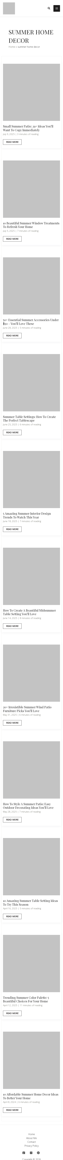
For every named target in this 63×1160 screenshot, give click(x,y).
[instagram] (31, 1152)
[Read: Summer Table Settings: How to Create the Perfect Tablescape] (31, 382)
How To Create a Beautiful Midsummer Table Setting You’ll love (29, 612)
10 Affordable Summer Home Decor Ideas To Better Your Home (30, 1096)
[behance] (39, 1152)
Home (31, 1134)
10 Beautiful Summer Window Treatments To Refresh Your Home (31, 225)
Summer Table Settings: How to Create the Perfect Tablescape (29, 418)
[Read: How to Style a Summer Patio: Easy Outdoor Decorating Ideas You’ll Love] (31, 769)
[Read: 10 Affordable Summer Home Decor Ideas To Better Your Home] (31, 1060)
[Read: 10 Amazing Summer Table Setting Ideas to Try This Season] (31, 866)
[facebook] (24, 1152)
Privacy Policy (31, 1145)
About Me (31, 1138)
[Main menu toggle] (56, 8)
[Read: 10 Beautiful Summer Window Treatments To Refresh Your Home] (31, 188)
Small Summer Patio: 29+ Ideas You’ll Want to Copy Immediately (28, 128)
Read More (13, 142)
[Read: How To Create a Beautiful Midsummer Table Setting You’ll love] (31, 576)
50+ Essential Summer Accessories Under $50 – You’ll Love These (31, 322)
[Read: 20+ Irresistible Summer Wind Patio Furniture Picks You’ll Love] (31, 673)
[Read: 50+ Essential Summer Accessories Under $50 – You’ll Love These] (31, 285)
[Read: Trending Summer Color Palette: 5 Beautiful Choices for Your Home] (31, 963)
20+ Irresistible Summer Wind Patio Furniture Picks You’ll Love (27, 709)
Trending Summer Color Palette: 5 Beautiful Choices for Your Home (26, 999)
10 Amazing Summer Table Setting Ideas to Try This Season (30, 902)
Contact (31, 1142)
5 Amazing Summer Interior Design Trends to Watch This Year (27, 515)
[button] (49, 8)
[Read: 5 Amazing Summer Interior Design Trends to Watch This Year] (31, 479)
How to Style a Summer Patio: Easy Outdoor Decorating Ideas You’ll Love (28, 806)
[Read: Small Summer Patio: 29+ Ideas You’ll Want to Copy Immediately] (31, 92)
